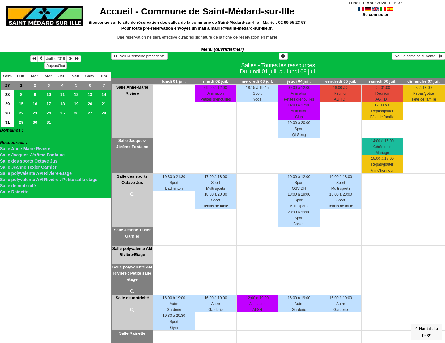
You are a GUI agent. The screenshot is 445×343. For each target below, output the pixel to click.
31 (7, 122)
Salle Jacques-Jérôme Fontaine (32, 154)
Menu (222, 49)
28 (7, 94)
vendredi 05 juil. (340, 81)
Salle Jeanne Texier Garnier (28, 167)
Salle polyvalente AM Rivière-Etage (36, 173)
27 (7, 85)
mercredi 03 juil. (257, 81)
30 (7, 113)
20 (90, 103)
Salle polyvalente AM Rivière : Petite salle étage (48, 179)
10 (48, 94)
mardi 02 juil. (215, 81)
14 (103, 94)
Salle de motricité (18, 185)
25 (62, 113)
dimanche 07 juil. (423, 81)
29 (7, 103)
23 (35, 113)
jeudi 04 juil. (299, 81)
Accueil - (197, 11)
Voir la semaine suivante (418, 56)
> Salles (8, 136)
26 (76, 113)
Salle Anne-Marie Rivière (25, 148)
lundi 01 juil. (174, 81)
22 (21, 113)
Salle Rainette (14, 191)
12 (76, 94)
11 (62, 94)
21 (103, 103)
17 (48, 103)
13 (90, 94)
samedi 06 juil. (382, 81)
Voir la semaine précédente (139, 56)
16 (35, 103)
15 (21, 103)
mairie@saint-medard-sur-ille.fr (241, 28)
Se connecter (375, 14)
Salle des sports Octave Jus (28, 161)
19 (76, 103)
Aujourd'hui (55, 66)
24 (48, 113)
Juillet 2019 (55, 58)
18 (62, 103)
